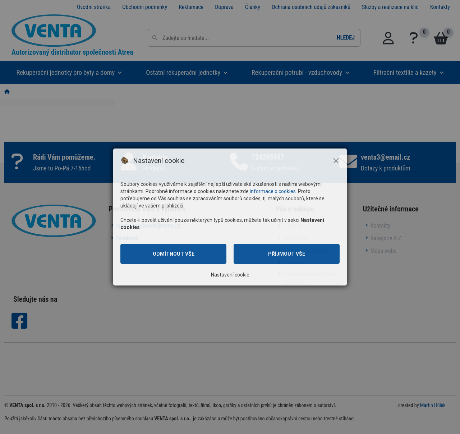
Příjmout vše (286, 254)
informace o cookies (273, 191)
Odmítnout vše (173, 254)
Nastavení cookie (230, 275)
